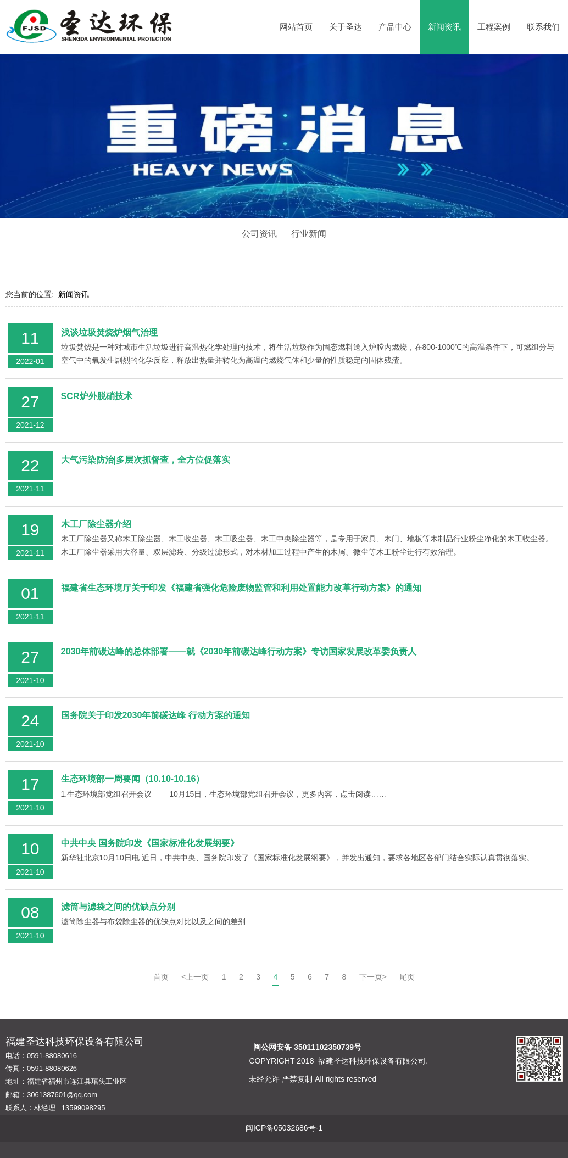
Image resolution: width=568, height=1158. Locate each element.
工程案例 (493, 26)
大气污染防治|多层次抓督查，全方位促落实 (146, 460)
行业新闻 (308, 233)
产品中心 (394, 26)
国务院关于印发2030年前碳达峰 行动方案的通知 (155, 715)
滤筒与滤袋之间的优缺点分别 (118, 906)
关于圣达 (345, 26)
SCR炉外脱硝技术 (96, 396)
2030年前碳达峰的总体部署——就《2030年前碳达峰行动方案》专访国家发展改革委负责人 (239, 651)
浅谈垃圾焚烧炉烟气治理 (109, 332)
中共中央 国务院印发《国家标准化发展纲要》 (150, 843)
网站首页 (296, 26)
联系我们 (543, 26)
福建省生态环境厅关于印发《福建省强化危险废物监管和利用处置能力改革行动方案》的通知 (241, 587)
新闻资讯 (444, 26)
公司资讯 (259, 233)
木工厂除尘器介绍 (96, 524)
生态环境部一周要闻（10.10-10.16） (133, 779)
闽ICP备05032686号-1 (284, 1127)
